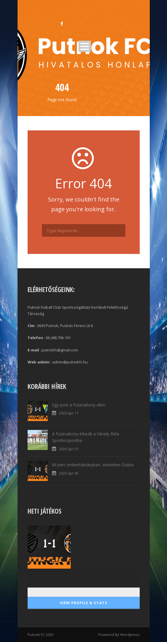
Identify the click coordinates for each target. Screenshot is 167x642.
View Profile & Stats (84, 602)
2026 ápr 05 (68, 473)
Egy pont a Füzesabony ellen (78, 405)
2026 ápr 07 (68, 448)
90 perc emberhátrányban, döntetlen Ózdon (93, 464)
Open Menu (84, 46)
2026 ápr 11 (68, 413)
